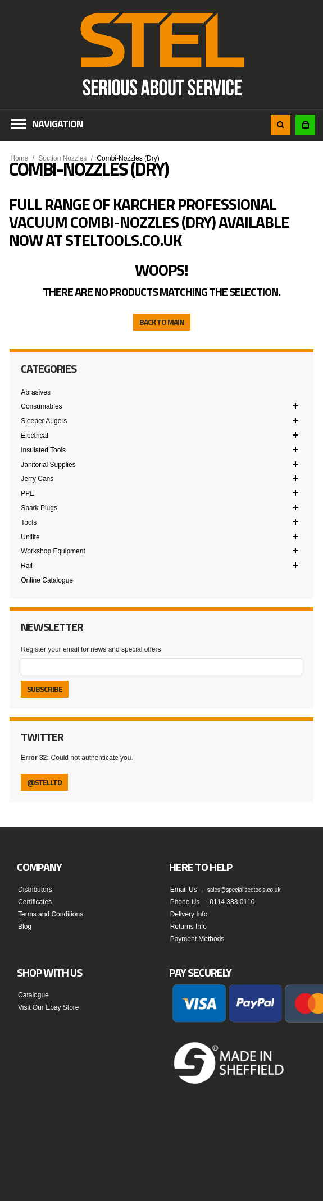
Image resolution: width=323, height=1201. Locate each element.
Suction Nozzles (62, 158)
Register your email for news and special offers (91, 649)
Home (19, 158)
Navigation (57, 123)
